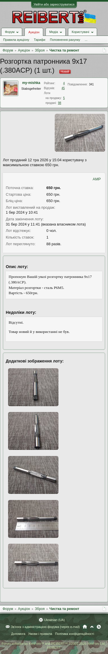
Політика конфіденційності (74, 633)
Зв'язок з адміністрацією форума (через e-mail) (45, 627)
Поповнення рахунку (65, 39)
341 (91, 84)
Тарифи (39, 39)
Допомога (18, 633)
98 (59, 103)
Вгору (92, 627)
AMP (97, 179)
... (86, 39)
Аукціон (33, 32)
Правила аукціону (16, 39)
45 (63, 88)
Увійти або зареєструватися (54, 4)
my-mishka (31, 83)
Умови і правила (40, 633)
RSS (99, 627)
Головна (85, 627)
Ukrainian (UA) (54, 620)
